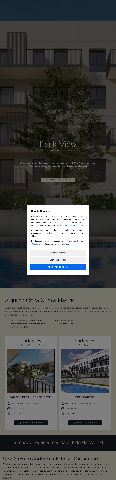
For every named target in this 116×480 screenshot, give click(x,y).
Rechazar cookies (58, 253)
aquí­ (67, 244)
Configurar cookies (58, 260)
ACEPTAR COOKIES (58, 267)
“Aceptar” (35, 244)
